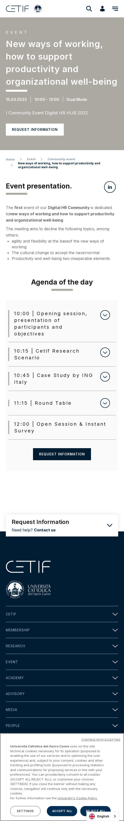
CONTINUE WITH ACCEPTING (100, 741)
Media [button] (62, 710)
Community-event (61, 159)
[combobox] (102, 816)
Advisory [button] (62, 694)
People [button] (62, 726)
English (99, 816)
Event (31, 159)
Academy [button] (62, 678)
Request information (35, 129)
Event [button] (62, 662)
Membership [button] (62, 630)
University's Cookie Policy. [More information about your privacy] (77, 800)
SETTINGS (25, 813)
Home (10, 159)
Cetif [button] (62, 614)
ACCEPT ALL (62, 813)
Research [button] (62, 646)
